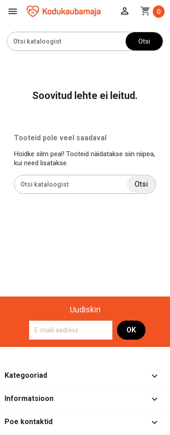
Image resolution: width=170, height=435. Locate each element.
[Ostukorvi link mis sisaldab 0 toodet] (152, 11)
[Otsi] (66, 41)
